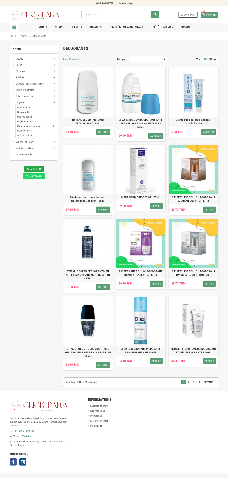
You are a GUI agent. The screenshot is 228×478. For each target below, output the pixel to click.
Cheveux (76, 27)
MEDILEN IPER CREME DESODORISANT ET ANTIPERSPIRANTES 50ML (194, 350)
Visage (43, 27)
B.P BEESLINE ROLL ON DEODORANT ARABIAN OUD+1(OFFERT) (193, 199)
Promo (185, 27)
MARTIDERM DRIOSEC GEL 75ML (140, 197)
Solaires (95, 27)
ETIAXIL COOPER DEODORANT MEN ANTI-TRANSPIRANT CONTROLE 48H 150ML (88, 275)
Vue (198, 59)
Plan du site (96, 425)
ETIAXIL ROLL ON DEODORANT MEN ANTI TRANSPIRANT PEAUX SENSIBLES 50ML (87, 352)
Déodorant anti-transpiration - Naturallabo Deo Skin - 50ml (88, 199)
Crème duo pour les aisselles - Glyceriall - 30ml (193, 121)
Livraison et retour (99, 406)
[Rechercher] (120, 14)
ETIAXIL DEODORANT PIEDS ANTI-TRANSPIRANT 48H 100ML (140, 350)
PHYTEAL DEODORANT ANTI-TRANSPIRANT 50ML (88, 121)
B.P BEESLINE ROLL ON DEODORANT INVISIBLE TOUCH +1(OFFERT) (193, 273)
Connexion (187, 14)
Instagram (22, 462)
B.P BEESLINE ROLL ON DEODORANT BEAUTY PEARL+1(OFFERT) (140, 273)
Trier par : (122, 59)
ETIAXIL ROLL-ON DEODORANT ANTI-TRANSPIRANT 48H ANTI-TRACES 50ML (140, 123)
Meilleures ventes (99, 420)
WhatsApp (34, 176)
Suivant (209, 382)
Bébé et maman (162, 27)
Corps (59, 27)
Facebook (13, 462)
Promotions (96, 416)
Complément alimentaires (127, 27)
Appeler (34, 168)
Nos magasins (97, 411)
